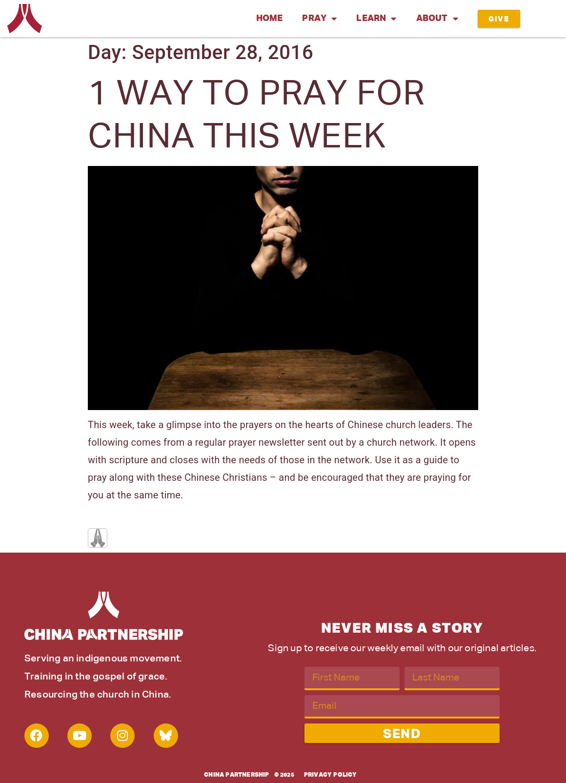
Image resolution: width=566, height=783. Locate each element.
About (437, 18)
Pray (319, 18)
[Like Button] (97, 538)
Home (269, 18)
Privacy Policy (330, 775)
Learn (376, 18)
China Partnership (236, 775)
